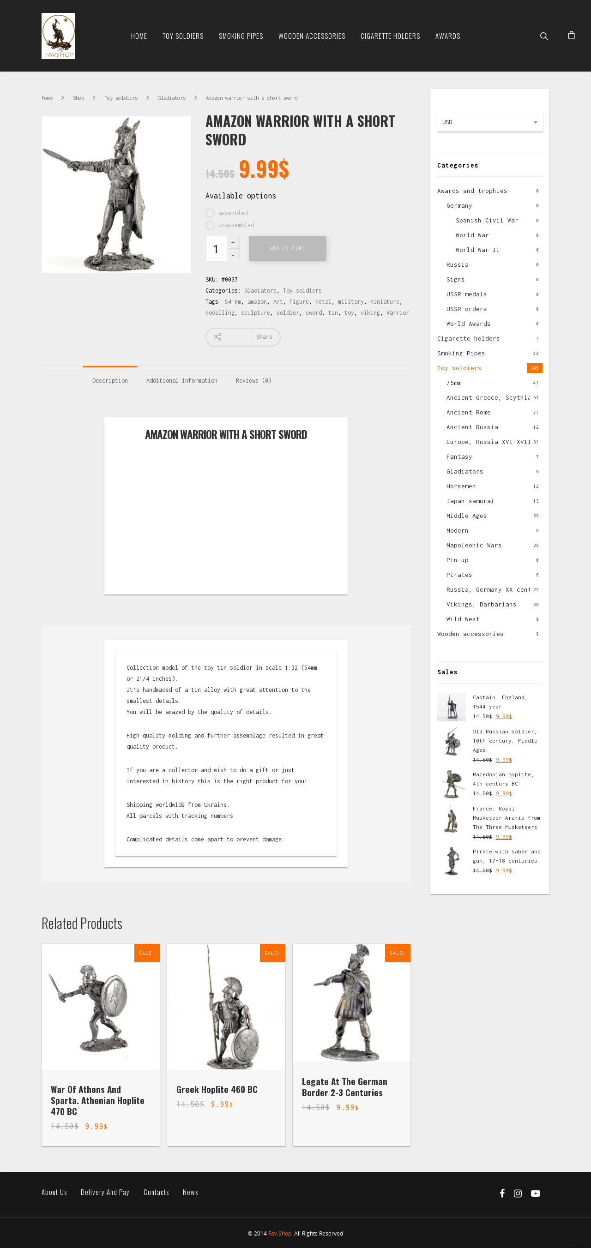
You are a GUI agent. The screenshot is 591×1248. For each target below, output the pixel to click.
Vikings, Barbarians (481, 604)
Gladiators (172, 98)
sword (314, 312)
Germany (459, 205)
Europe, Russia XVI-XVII (488, 441)
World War (472, 235)
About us (54, 1192)
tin (333, 312)
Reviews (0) (253, 380)
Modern (457, 530)
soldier (288, 312)
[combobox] (490, 122)
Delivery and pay (105, 1192)
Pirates (459, 574)
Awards (447, 35)
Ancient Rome (468, 412)
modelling (220, 312)
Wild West (463, 619)
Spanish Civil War (487, 220)
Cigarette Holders (390, 35)
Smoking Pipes (241, 35)
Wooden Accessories (311, 35)
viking (370, 312)
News (190, 1192)
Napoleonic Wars (474, 545)
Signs (455, 279)
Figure (299, 301)
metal (323, 301)
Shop (78, 98)
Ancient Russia (472, 427)
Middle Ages (466, 515)
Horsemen (461, 486)
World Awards (468, 323)
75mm (453, 382)
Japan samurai (470, 500)
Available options (240, 196)
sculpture (255, 312)
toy (349, 312)
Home (139, 35)
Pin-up (457, 560)
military (351, 301)
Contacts (156, 1192)
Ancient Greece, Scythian (490, 397)
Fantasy (459, 456)
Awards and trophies (472, 190)
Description (110, 380)
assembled (232, 213)
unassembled (236, 225)
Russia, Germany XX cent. (490, 589)
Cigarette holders (468, 338)
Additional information (181, 380)
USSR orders (466, 308)
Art (278, 301)
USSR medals (466, 294)
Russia (457, 264)
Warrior (397, 312)
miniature (384, 301)
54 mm (233, 301)
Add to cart (287, 248)
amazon (257, 301)
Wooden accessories (470, 633)
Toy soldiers (183, 35)
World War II (478, 249)
